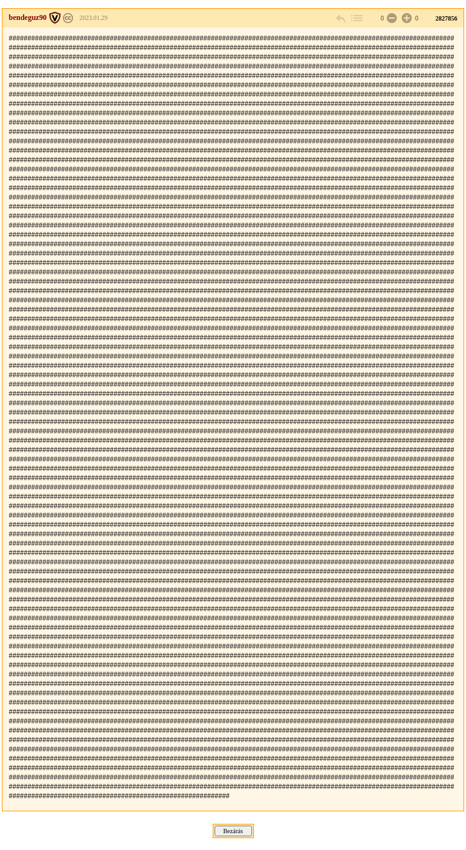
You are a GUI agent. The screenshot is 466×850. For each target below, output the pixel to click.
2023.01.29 (93, 17)
